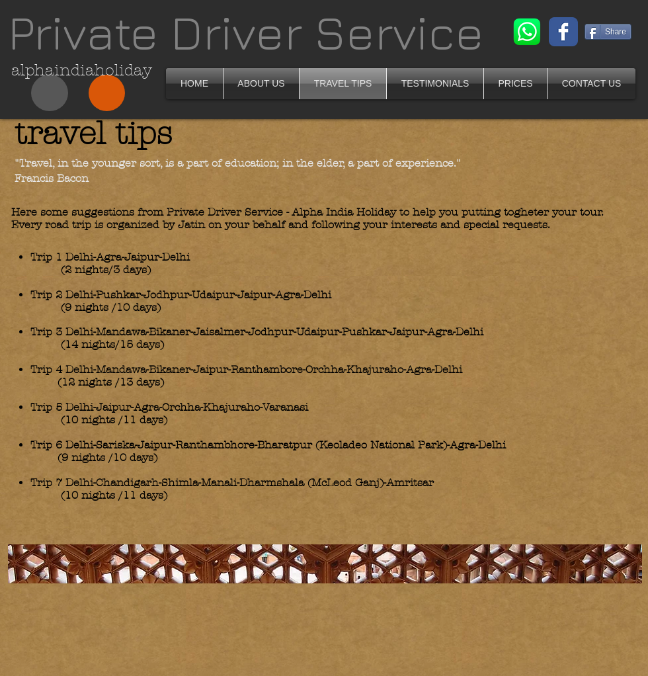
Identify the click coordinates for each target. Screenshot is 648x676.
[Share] (608, 32)
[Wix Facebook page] (563, 31)
